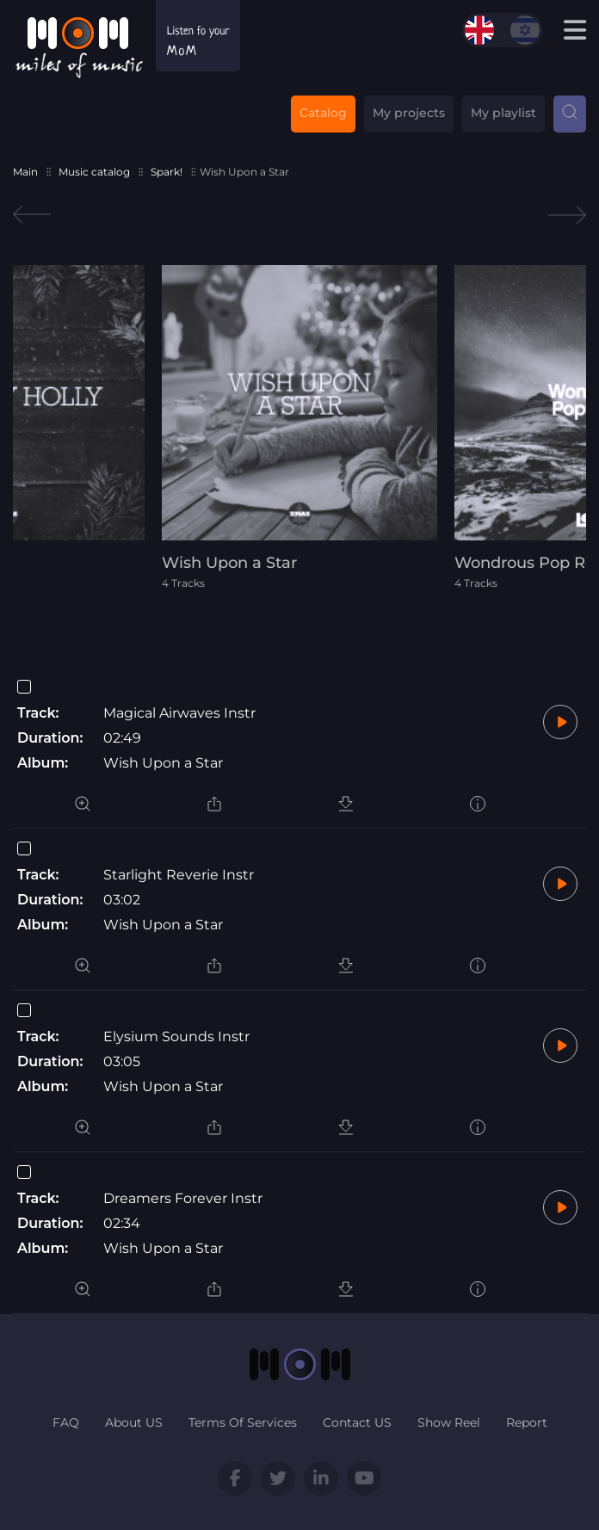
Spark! (166, 171)
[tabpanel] (299, 427)
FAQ (65, 1422)
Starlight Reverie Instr (178, 875)
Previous (32, 215)
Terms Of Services (242, 1422)
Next (567, 215)
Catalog (323, 112)
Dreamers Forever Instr (182, 1198)
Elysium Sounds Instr (176, 1036)
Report (526, 1422)
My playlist (503, 112)
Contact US (357, 1422)
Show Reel (448, 1422)
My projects (409, 112)
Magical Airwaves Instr (179, 713)
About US (134, 1422)
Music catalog (94, 171)
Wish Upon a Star (163, 763)
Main (25, 171)
